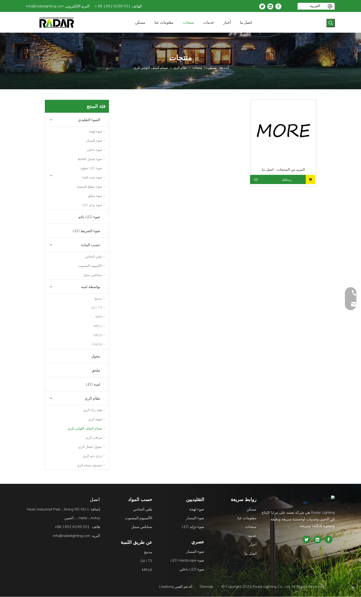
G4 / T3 (96, 308)
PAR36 (97, 344)
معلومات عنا (246, 518)
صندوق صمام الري (89, 465)
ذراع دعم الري (92, 456)
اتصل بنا (250, 553)
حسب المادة (90, 244)
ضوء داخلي (94, 150)
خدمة (252, 536)
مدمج (98, 298)
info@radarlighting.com (45, 6)
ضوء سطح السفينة (89, 187)
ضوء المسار (94, 140)
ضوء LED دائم (89, 216)
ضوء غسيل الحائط (90, 159)
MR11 (98, 326)
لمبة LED (93, 384)
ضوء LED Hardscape (187, 560)
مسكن (251, 509)
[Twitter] (262, 6)
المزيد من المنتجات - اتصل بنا (283, 169)
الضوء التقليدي (89, 119)
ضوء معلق (95, 196)
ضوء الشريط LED (86, 230)
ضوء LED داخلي (191, 569)
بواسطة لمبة (90, 286)
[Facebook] (278, 6)
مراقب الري (93, 437)
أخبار (252, 544)
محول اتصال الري (90, 447)
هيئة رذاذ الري (92, 410)
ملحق (96, 370)
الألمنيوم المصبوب (90, 266)
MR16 (98, 335)
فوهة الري (95, 419)
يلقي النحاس (93, 256)
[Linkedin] (270, 6)
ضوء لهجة (95, 131)
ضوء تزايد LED (92, 205)
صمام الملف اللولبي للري (85, 428)
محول (95, 356)
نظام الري (92, 398)
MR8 (99, 317)
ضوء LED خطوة (91, 168)
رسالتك (271, 179)
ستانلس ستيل (92, 275)
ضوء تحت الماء (92, 177)
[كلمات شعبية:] (330, 23)
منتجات (250, 527)
